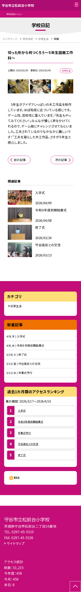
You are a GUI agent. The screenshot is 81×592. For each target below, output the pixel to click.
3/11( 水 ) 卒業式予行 (19, 373)
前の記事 (20, 160)
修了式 (22, 455)
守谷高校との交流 (28, 444)
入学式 (22, 410)
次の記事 (61, 160)
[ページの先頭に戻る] (75, 586)
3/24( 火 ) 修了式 (16, 354)
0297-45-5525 (23, 531)
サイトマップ (16, 543)
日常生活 (16, 306)
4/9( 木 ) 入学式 (15, 336)
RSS (17, 477)
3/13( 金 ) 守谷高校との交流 (23, 364)
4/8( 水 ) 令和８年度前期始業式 (25, 345)
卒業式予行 (24, 433)
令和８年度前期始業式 (30, 421)
